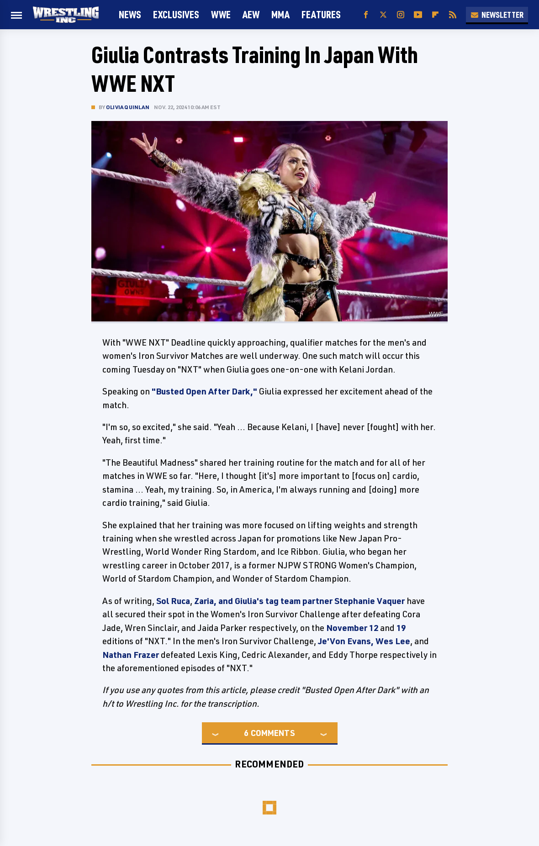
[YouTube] (418, 15)
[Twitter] (383, 15)
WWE (221, 14)
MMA (280, 14)
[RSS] (453, 15)
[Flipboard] (435, 15)
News (130, 14)
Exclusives (176, 14)
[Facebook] (366, 15)
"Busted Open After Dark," (204, 391)
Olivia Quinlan (127, 107)
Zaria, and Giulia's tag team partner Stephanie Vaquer (299, 600)
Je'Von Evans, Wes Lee (364, 641)
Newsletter (496, 15)
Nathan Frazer (130, 654)
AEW (251, 14)
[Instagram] (400, 15)
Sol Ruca (173, 600)
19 (401, 627)
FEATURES (321, 14)
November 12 (352, 627)
